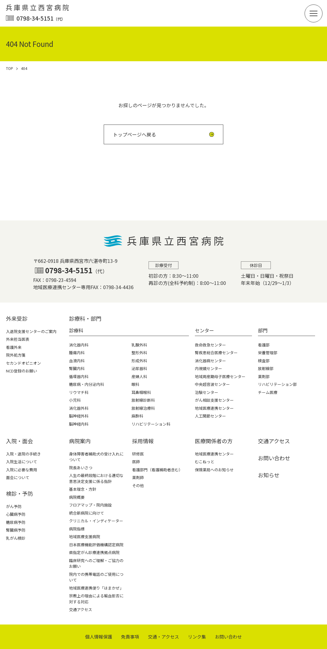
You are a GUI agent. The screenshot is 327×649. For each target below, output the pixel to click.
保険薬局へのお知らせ (214, 469)
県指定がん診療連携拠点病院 (94, 552)
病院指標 (77, 529)
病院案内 (80, 441)
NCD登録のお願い (21, 371)
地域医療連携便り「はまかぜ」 (96, 588)
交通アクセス (80, 609)
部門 (263, 330)
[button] (314, 13)
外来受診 (16, 318)
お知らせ (268, 475)
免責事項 (130, 636)
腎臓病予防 (15, 530)
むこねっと (204, 461)
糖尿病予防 (15, 522)
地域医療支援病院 (84, 536)
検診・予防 (19, 493)
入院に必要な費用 (21, 469)
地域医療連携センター (214, 454)
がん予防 (14, 506)
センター (204, 330)
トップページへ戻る (134, 134)
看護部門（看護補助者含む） (157, 469)
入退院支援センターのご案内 (31, 331)
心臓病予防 (15, 514)
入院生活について (21, 461)
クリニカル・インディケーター (96, 521)
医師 (136, 461)
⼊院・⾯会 (19, 441)
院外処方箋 (15, 355)
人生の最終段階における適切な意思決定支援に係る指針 (96, 478)
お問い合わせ (274, 458)
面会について (17, 477)
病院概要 (77, 497)
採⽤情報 (143, 441)
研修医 (138, 454)
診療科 (76, 330)
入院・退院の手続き (23, 454)
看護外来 (14, 347)
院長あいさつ (80, 467)
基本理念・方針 (82, 489)
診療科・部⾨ (85, 318)
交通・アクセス (163, 636)
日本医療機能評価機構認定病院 (96, 544)
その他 (138, 485)
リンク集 (197, 636)
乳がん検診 (15, 538)
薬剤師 (138, 477)
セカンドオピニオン (23, 363)
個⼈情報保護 (98, 636)
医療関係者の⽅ (214, 441)
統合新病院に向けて (86, 513)
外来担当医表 (17, 339)
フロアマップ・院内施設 (90, 505)
